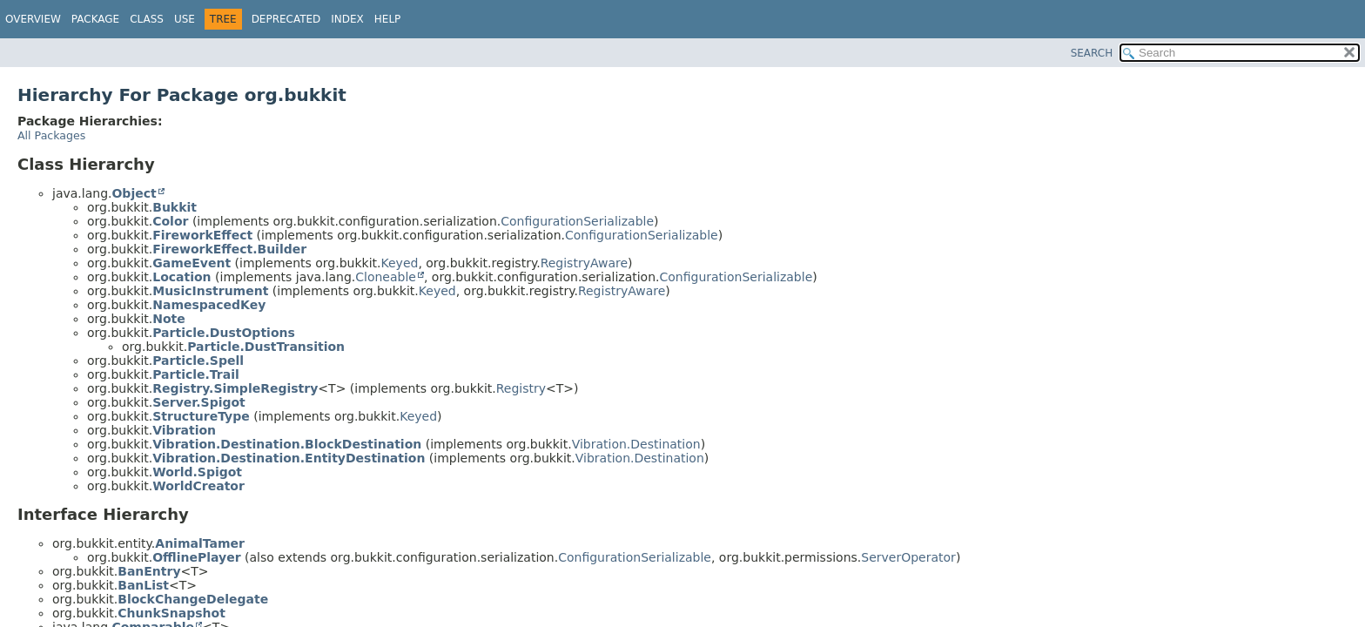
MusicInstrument (210, 291)
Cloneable (385, 277)
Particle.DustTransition (266, 347)
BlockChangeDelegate (193, 599)
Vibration (184, 430)
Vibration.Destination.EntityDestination (288, 458)
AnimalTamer (200, 543)
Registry (521, 388)
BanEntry (149, 571)
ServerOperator (908, 557)
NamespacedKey (209, 305)
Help (387, 19)
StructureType (201, 416)
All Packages (51, 135)
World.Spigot (197, 472)
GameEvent (191, 263)
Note (168, 319)
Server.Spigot (198, 402)
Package (95, 19)
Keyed (400, 263)
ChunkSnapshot (171, 613)
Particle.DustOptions (223, 333)
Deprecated (286, 19)
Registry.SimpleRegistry (235, 388)
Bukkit (174, 207)
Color (170, 221)
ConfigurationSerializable (577, 221)
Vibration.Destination (636, 444)
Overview (33, 19)
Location (181, 277)
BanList (143, 585)
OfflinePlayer (196, 557)
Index (347, 19)
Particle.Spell (198, 360)
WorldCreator (198, 486)
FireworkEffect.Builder (229, 249)
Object (133, 193)
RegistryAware (584, 263)
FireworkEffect (202, 235)
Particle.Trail (195, 374)
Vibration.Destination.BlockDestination (286, 444)
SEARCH (1092, 53)
